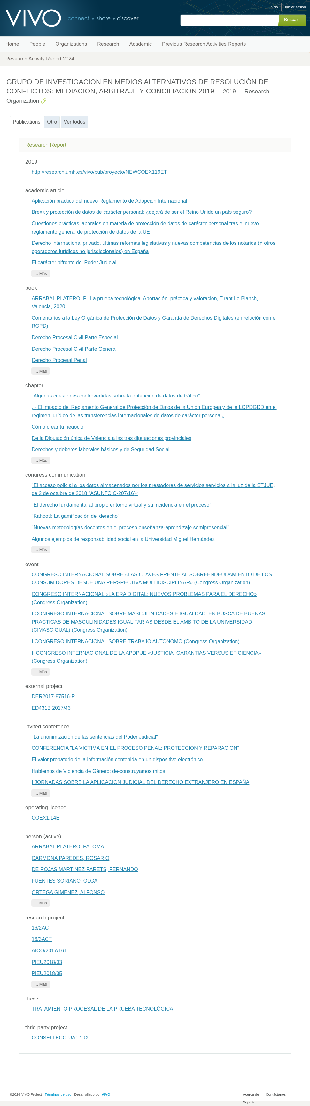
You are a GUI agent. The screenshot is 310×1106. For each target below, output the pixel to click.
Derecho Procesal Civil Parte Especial (75, 337)
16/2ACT (42, 928)
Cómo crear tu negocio (57, 426)
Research (108, 44)
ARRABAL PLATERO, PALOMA (68, 846)
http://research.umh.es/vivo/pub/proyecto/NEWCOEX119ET (99, 172)
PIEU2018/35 (47, 973)
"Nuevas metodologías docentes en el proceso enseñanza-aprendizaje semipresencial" (130, 527)
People (37, 44)
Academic (140, 44)
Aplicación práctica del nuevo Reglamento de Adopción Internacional (109, 201)
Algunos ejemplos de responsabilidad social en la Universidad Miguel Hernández (123, 539)
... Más (41, 273)
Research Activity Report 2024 (39, 58)
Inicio (274, 7)
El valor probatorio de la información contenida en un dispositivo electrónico (117, 759)
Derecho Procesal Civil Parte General (74, 349)
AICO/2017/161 (49, 950)
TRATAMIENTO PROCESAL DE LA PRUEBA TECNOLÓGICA (102, 1009)
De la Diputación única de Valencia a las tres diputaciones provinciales (111, 438)
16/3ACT (42, 939)
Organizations (71, 44)
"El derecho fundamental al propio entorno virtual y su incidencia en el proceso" (121, 505)
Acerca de (251, 1094)
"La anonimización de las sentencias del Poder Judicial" (95, 737)
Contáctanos (276, 1094)
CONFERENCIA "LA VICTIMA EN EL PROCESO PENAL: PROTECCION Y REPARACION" (135, 748)
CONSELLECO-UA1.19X (60, 1037)
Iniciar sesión (295, 7)
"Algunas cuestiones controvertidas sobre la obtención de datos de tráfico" (116, 395)
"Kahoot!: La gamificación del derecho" (76, 516)
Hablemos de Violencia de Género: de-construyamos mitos (98, 771)
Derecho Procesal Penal (59, 360)
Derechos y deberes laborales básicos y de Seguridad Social (100, 449)
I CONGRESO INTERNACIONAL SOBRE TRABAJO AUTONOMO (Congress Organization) (136, 641)
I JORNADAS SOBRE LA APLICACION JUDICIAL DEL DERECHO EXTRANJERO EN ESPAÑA (140, 782)
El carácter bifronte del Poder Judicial (74, 262)
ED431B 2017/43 (51, 708)
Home (12, 44)
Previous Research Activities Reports (204, 44)
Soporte (249, 1102)
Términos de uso (58, 1094)
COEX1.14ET (47, 818)
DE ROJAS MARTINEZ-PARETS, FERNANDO (85, 869)
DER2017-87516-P (53, 696)
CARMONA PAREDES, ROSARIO (70, 858)
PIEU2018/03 (47, 962)
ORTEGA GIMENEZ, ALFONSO (68, 892)
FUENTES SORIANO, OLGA (64, 881)
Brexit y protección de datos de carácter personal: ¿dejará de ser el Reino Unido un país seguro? (142, 212)
